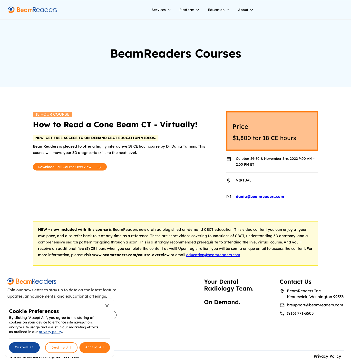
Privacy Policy (327, 356)
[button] (162, 9)
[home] (32, 10)
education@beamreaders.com (213, 254)
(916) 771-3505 (300, 313)
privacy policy (50, 332)
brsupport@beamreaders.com (315, 304)
